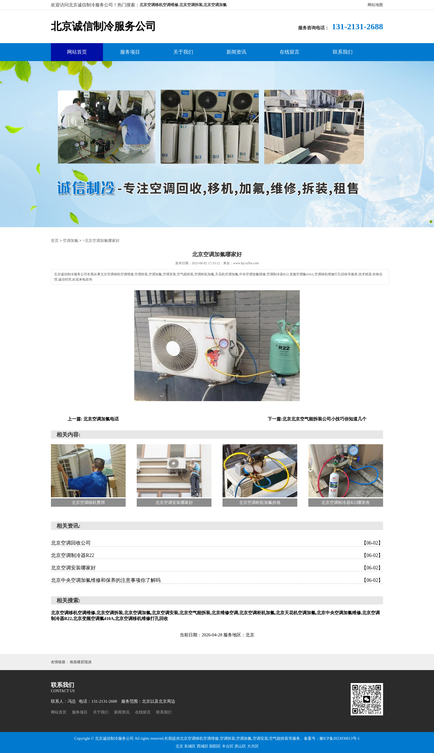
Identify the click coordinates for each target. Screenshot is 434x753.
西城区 (203, 746)
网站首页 (77, 52)
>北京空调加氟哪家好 (101, 241)
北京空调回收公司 (217, 543)
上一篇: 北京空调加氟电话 (93, 419)
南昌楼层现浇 (80, 662)
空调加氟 (70, 241)
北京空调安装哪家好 (217, 567)
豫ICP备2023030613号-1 (339, 738)
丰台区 (228, 746)
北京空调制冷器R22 (217, 555)
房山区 (240, 746)
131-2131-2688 (357, 26)
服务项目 (130, 52)
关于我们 (183, 52)
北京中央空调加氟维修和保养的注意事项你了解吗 (217, 580)
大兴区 (253, 746)
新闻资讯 (236, 52)
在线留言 (289, 52)
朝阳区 (215, 746)
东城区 (190, 746)
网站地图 (375, 5)
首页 (55, 241)
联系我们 (343, 52)
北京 (179, 746)
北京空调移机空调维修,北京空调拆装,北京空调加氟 (183, 5)
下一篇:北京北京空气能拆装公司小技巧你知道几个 (317, 419)
